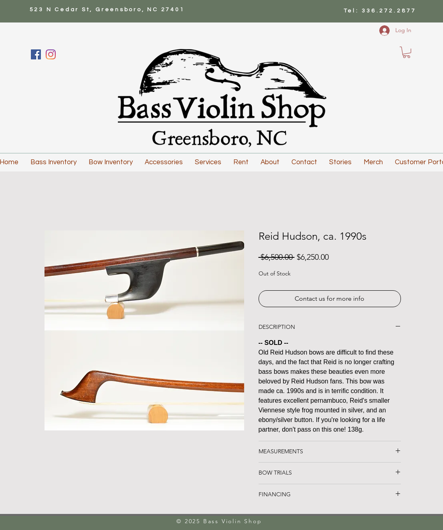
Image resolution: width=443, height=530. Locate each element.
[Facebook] (36, 54)
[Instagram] (51, 54)
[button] (406, 52)
